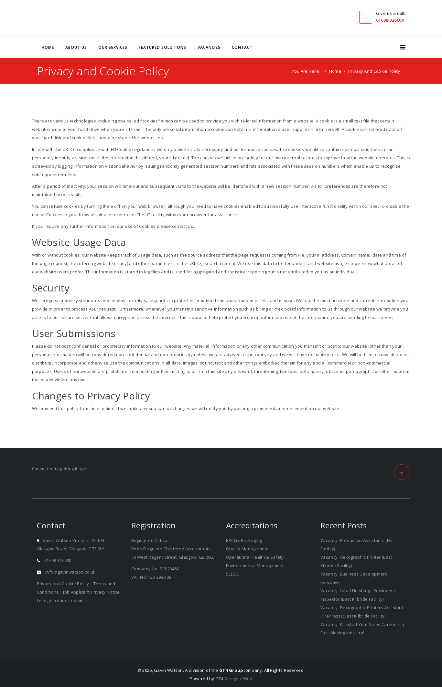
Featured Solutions (162, 45)
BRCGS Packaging (244, 538)
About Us (76, 45)
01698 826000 (390, 20)
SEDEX (232, 572)
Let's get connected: (59, 598)
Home (48, 45)
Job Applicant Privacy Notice (91, 590)
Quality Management (247, 546)
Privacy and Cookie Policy (63, 581)
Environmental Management (255, 563)
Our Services (112, 45)
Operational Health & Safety (255, 555)
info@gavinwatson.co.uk (70, 570)
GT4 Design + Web (234, 676)
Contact (242, 45)
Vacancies (209, 45)
